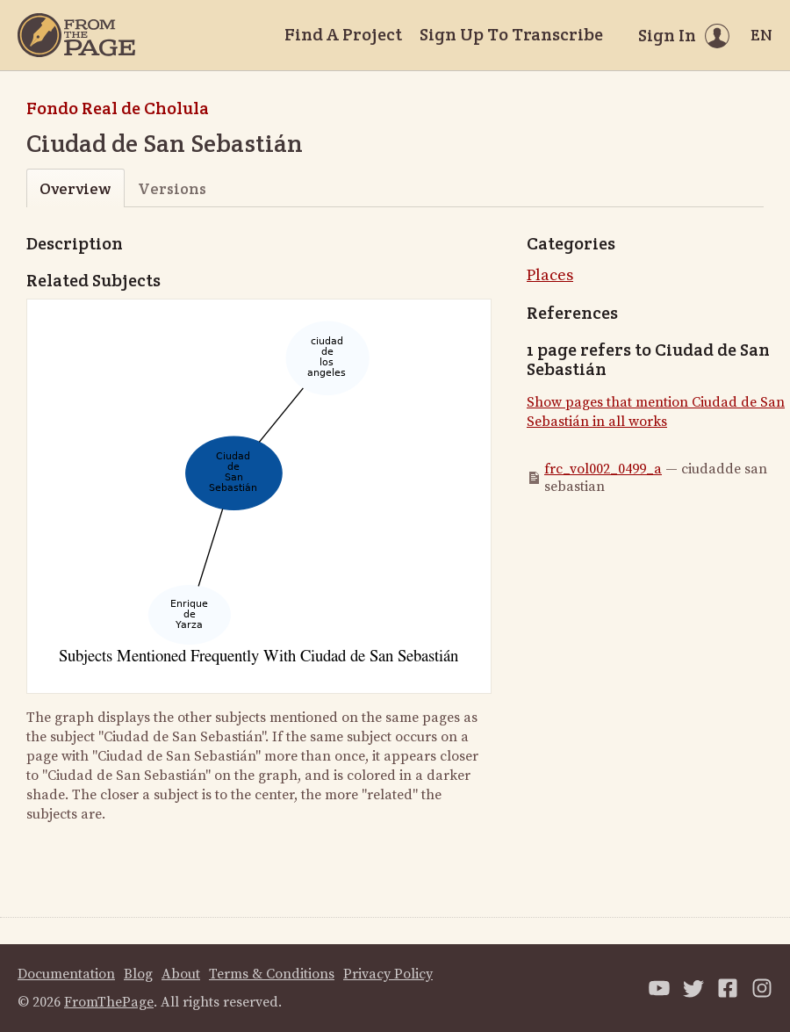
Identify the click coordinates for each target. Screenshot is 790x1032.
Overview (75, 188)
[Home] (76, 35)
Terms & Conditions (271, 974)
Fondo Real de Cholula (117, 108)
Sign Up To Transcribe (511, 34)
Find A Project (343, 34)
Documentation (66, 974)
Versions (172, 188)
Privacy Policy (388, 974)
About (181, 974)
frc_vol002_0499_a (603, 469)
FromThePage (109, 1002)
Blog (138, 974)
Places (550, 275)
